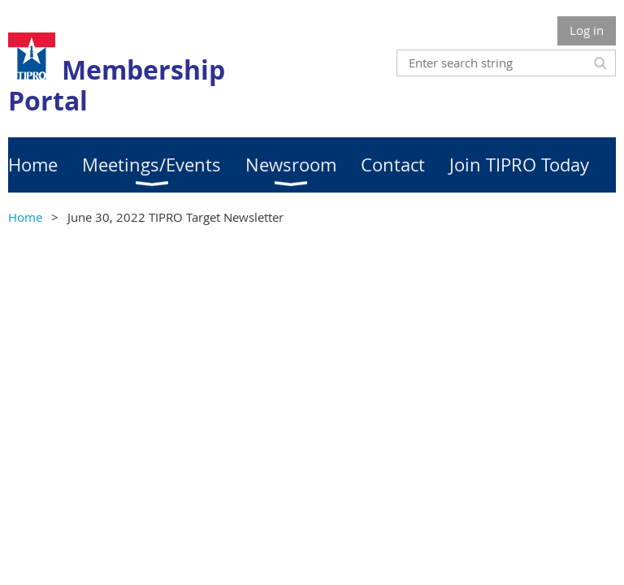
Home (25, 217)
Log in (587, 30)
